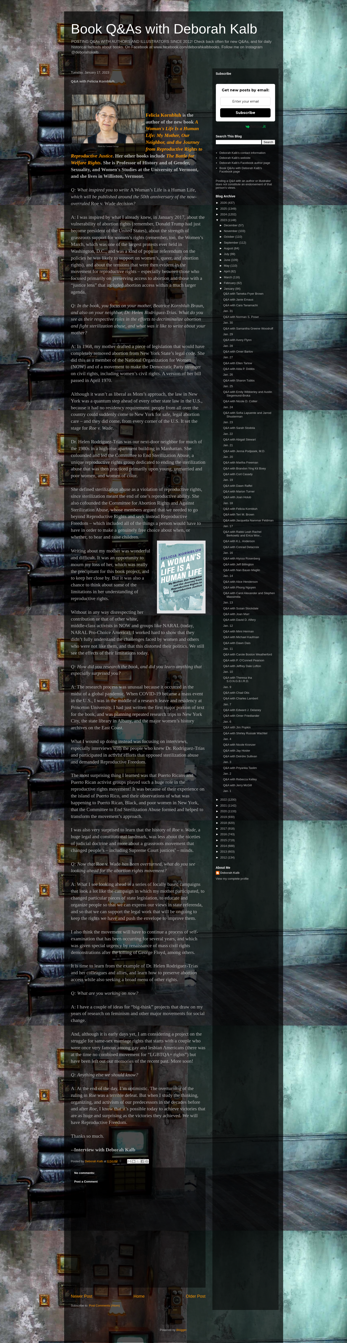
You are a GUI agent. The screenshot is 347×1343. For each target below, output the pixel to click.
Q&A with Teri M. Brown (238, 514)
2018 (224, 823)
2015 (224, 840)
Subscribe (245, 113)
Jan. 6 (227, 721)
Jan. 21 (228, 445)
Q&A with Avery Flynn (237, 340)
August (229, 248)
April (227, 271)
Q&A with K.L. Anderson (239, 541)
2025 (224, 208)
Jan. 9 (227, 687)
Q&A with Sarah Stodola (239, 428)
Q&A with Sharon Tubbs (239, 380)
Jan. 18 (228, 503)
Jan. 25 (228, 386)
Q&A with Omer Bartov (238, 351)
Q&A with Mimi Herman (238, 631)
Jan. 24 (228, 407)
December (231, 225)
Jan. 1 (227, 791)
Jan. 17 (228, 526)
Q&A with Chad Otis (236, 692)
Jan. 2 (227, 773)
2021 (224, 805)
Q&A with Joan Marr (236, 614)
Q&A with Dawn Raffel (237, 485)
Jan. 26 (228, 374)
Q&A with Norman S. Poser (241, 317)
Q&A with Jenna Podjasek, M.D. (244, 451)
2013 (224, 851)
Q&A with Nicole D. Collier (240, 401)
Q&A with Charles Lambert (240, 698)
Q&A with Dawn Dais (236, 643)
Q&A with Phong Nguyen (239, 587)
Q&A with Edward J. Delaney (242, 710)
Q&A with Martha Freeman (240, 462)
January (229, 288)
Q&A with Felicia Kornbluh (240, 508)
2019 (224, 817)
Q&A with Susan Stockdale (240, 608)
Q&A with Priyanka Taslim (240, 768)
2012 (224, 857)
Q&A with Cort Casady (238, 474)
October (229, 236)
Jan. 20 (228, 457)
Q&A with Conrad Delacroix (241, 547)
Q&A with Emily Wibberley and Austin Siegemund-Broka (247, 393)
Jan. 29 (228, 334)
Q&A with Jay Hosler (236, 750)
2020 (224, 811)
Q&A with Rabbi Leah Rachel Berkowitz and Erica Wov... (242, 533)
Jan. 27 (228, 357)
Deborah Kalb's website (234, 158)
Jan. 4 (227, 739)
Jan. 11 (228, 648)
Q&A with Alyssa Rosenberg (241, 558)
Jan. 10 (228, 671)
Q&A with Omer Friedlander (241, 715)
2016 (224, 834)
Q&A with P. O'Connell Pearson (243, 660)
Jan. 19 (228, 480)
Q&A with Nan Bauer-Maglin (241, 570)
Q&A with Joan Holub (237, 497)
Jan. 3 (227, 762)
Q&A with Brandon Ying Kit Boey (244, 468)
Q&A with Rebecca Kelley (240, 779)
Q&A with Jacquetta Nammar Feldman (248, 520)
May (227, 265)
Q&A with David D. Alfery (239, 619)
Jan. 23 (228, 422)
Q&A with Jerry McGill (237, 785)
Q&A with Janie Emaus (238, 299)
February (230, 283)
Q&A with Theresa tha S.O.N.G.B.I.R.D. (237, 679)
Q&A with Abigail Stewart (239, 439)
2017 (224, 828)
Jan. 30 (228, 322)
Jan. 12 (228, 625)
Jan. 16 (228, 552)
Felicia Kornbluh (163, 115)
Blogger (181, 1330)
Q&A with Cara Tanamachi (240, 305)
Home (139, 1296)
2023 (224, 220)
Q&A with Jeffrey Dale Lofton (242, 666)
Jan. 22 (228, 434)
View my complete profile (232, 878)
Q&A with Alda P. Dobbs (239, 369)
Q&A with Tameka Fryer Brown (243, 293)
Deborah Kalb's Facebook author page (244, 163)
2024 (224, 214)
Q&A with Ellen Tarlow (237, 363)
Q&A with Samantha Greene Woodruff (248, 328)
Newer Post (81, 1296)
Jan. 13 (228, 602)
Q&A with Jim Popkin (237, 727)
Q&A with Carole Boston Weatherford (247, 654)
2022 (224, 799)
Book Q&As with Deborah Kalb (164, 28)
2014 (224, 846)
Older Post (196, 1296)
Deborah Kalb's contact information (242, 153)
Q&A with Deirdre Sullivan (240, 756)
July (227, 254)
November (231, 231)
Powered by (245, 126)
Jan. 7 (227, 704)
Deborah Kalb (230, 872)
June (227, 260)
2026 (224, 202)
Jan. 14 (228, 575)
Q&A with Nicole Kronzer (239, 744)
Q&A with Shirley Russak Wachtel (245, 733)
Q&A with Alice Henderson (240, 581)
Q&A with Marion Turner (239, 491)
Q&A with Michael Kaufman (241, 637)
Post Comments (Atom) (104, 1305)
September (231, 242)
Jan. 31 (228, 311)
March (228, 277)
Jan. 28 (228, 346)
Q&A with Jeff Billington (238, 564)
